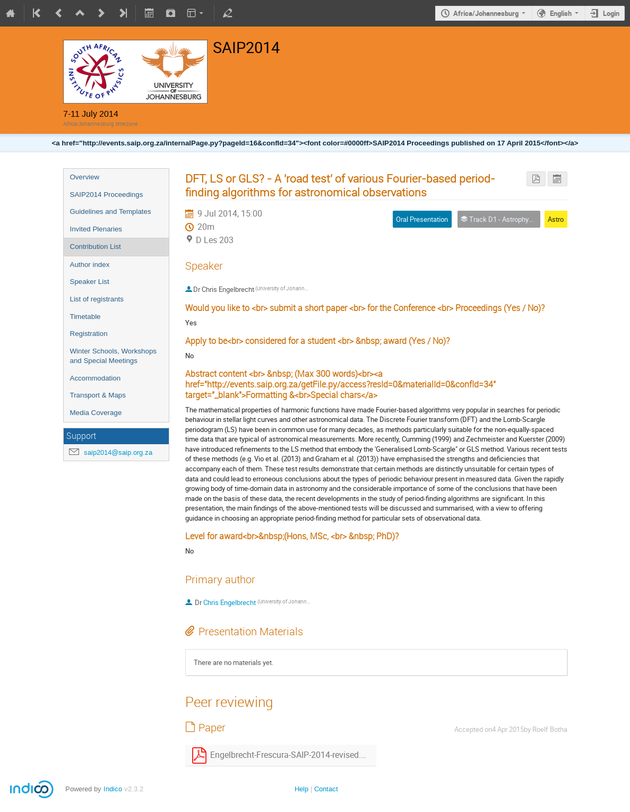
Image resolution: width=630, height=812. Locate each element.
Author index (90, 265)
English (561, 13)
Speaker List (89, 282)
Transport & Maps (98, 395)
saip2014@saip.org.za (118, 452)
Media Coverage (96, 413)
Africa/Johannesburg (486, 13)
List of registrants (97, 299)
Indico (112, 788)
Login (611, 13)
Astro (556, 219)
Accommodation (95, 378)
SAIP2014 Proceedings (106, 194)
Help (301, 788)
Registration (89, 334)
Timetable (85, 317)
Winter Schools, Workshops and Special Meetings (113, 356)
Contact (326, 788)
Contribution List (95, 246)
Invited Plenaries (96, 229)
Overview (85, 177)
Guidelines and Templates (110, 211)
